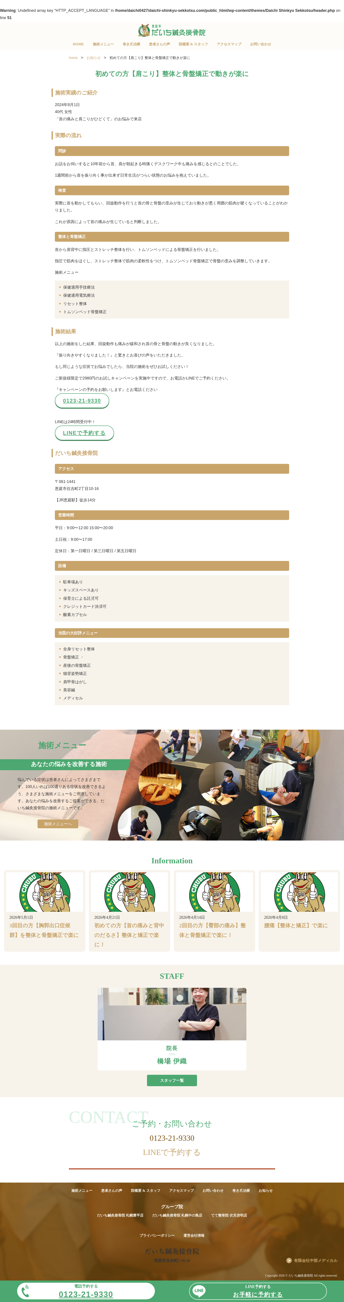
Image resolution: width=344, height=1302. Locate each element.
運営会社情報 (193, 1235)
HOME (78, 44)
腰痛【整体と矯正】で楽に (296, 925)
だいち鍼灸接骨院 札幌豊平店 (120, 1215)
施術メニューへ (58, 824)
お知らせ (266, 1190)
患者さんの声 (159, 44)
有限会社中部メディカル (315, 1260)
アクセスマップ (229, 44)
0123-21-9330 (82, 401)
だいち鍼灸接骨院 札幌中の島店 (177, 1215)
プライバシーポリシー (157, 1235)
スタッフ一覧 (172, 1080)
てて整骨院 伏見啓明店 (229, 1215)
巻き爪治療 (131, 44)
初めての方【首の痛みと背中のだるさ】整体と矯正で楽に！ (129, 935)
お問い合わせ (260, 44)
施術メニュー (103, 44)
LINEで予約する (84, 433)
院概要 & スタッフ (193, 44)
